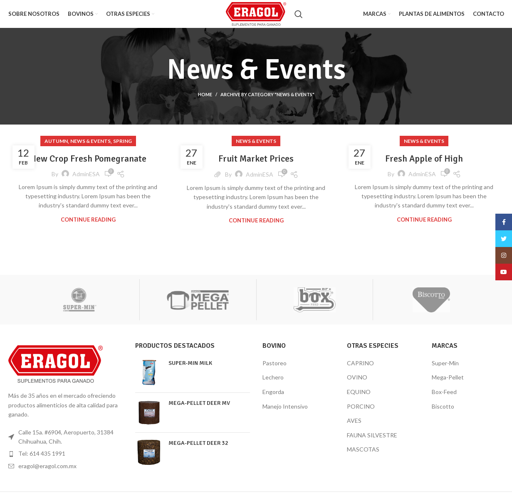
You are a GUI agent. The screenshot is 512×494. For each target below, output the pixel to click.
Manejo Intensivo (285, 413)
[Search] (307, 18)
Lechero (273, 384)
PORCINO (361, 413)
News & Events (90, 148)
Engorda (273, 399)
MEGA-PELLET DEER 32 (198, 450)
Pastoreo (274, 370)
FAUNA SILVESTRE (372, 442)
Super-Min (445, 370)
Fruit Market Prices (256, 166)
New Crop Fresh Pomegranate (88, 166)
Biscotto (443, 413)
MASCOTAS (363, 456)
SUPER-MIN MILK (190, 370)
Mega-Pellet (448, 384)
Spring (122, 148)
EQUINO (359, 399)
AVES (354, 428)
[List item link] (65, 461)
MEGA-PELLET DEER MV (199, 410)
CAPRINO (360, 370)
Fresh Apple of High (424, 166)
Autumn (56, 148)
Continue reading (88, 227)
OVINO (357, 384)
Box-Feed (444, 399)
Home (205, 102)
